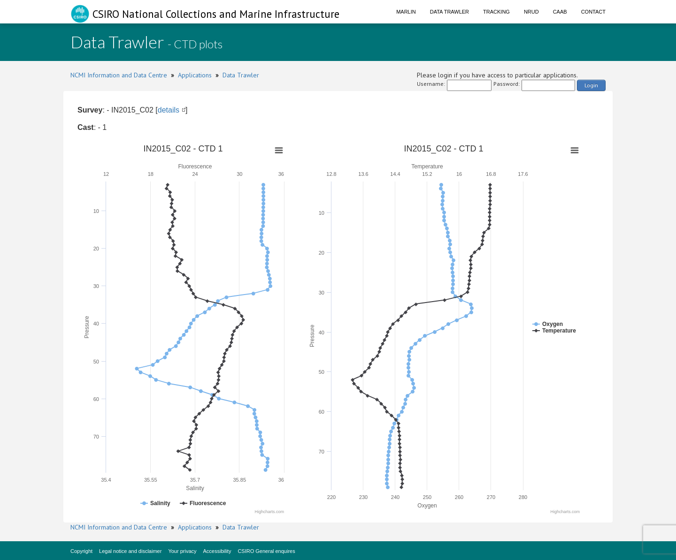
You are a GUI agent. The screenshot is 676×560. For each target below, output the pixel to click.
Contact (593, 12)
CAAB (560, 12)
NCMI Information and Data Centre (118, 75)
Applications (195, 75)
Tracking (496, 12)
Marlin (406, 12)
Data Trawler (449, 12)
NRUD (531, 12)
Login (591, 85)
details (168, 110)
